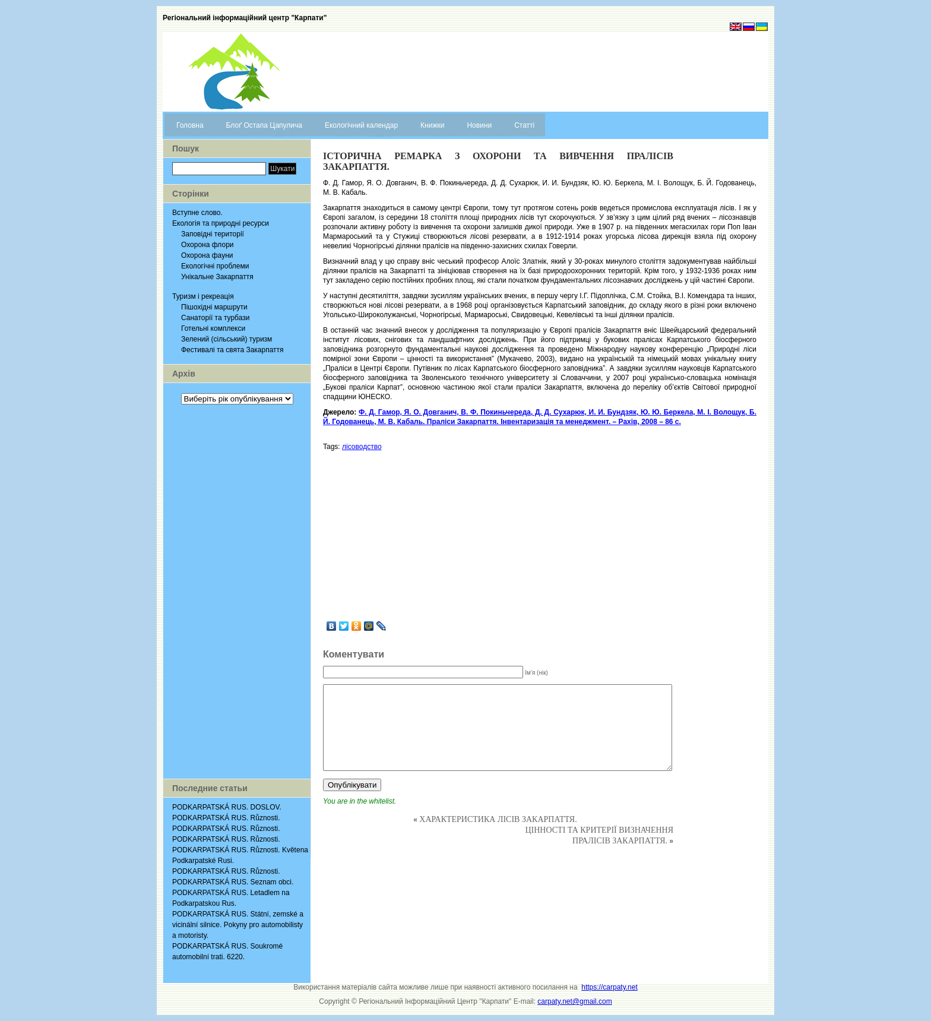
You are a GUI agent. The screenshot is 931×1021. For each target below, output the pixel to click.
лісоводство (362, 446)
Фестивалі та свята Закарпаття (232, 350)
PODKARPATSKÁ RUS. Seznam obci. (232, 882)
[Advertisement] (237, 591)
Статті (524, 125)
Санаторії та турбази (215, 318)
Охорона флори (207, 245)
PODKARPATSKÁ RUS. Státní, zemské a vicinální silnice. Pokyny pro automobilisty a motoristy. (237, 925)
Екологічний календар (361, 125)
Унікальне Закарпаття (217, 277)
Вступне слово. (197, 212)
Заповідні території (212, 234)
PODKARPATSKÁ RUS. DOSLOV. (226, 807)
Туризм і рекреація (203, 296)
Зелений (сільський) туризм (226, 339)
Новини (479, 125)
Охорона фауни (207, 255)
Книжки (432, 125)
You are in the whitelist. (359, 801)
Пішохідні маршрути (214, 307)
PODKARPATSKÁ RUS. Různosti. (226, 818)
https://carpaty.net (609, 987)
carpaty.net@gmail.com (574, 1001)
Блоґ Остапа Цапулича (264, 125)
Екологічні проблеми (215, 266)
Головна (190, 125)
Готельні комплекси (213, 328)
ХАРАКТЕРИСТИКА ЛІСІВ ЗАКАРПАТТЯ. (498, 819)
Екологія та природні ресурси (220, 223)
